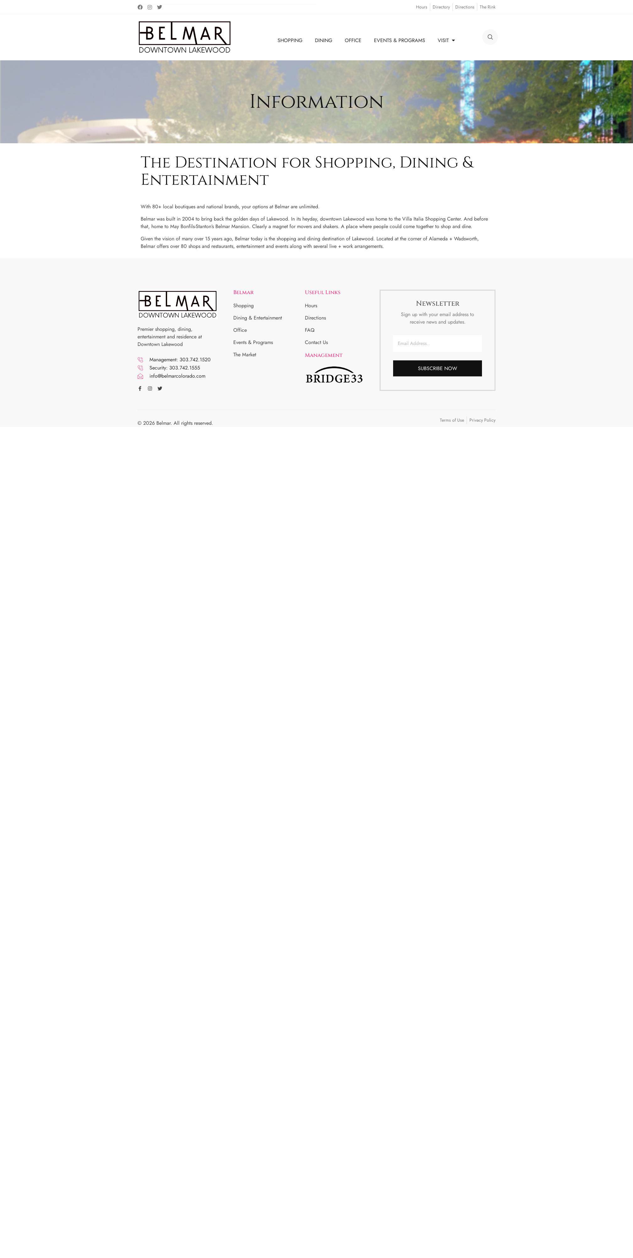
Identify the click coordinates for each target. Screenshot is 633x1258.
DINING (323, 40)
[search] (490, 37)
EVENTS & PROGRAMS (399, 40)
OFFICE (353, 40)
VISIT (446, 40)
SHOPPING (290, 40)
